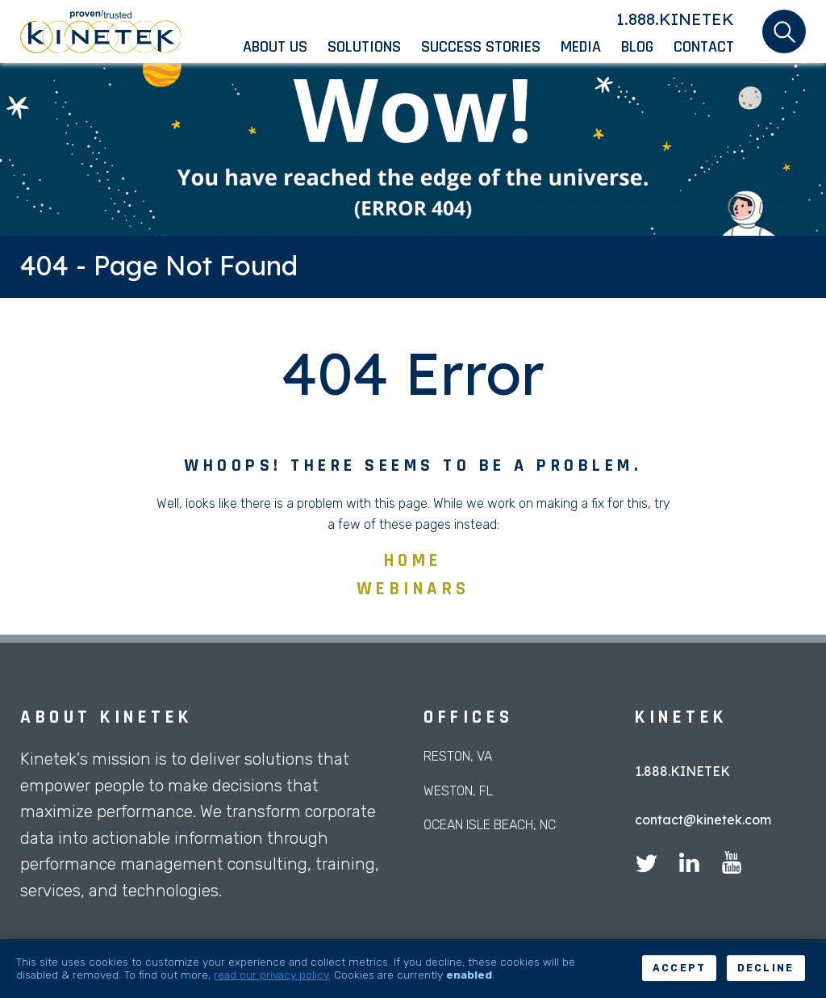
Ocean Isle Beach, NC (489, 824)
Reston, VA (457, 756)
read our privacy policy (271, 974)
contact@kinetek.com (703, 819)
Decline (766, 968)
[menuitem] (285, 47)
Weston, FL (458, 791)
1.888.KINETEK (675, 19)
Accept (680, 968)
